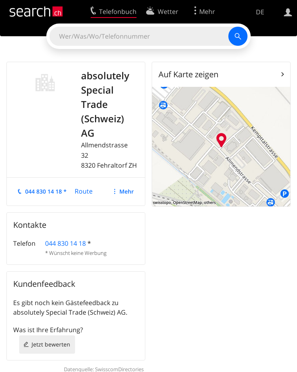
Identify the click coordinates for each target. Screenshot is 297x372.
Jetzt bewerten (51, 344)
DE (260, 12)
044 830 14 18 (65, 243)
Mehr (126, 191)
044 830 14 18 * (46, 191)
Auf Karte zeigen (188, 74)
